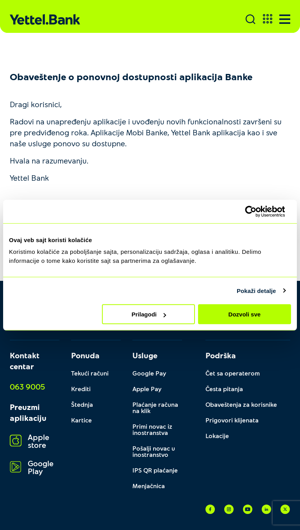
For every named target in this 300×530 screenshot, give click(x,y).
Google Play (32, 467)
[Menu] (284, 19)
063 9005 (27, 386)
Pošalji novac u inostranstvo (153, 451)
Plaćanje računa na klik (155, 407)
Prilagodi (149, 314)
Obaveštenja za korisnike (241, 404)
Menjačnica (148, 485)
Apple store (29, 441)
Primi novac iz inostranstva (152, 429)
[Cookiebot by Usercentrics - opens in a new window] (257, 211)
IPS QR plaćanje (155, 470)
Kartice (81, 420)
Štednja (82, 404)
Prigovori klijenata (232, 420)
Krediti (81, 388)
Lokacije (217, 435)
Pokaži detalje (256, 290)
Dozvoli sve (245, 314)
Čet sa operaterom (232, 373)
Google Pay (149, 373)
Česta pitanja (224, 388)
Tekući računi (90, 373)
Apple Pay (147, 388)
